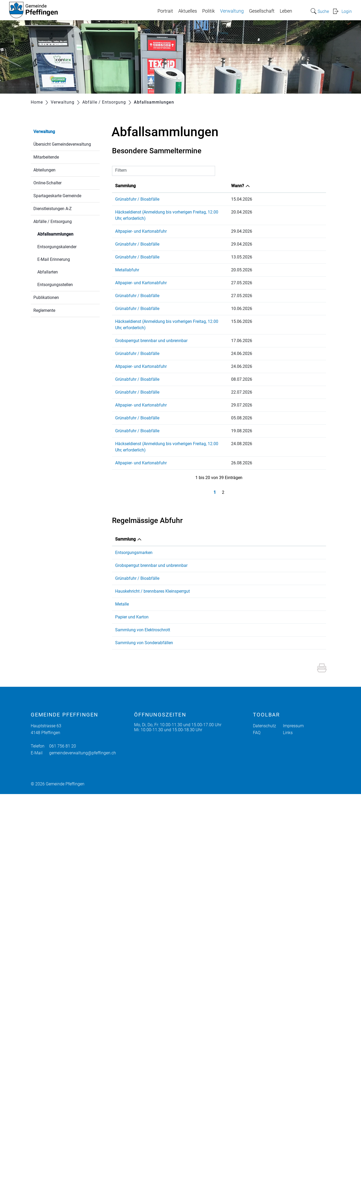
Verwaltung (232, 11)
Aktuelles (187, 11)
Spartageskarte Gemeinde (57, 195)
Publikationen (46, 297)
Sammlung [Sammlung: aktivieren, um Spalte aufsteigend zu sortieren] (125, 185)
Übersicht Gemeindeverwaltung (62, 144)
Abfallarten (47, 272)
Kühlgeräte (169, 1023)
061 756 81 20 (62, 1152)
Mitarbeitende (46, 157)
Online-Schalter (47, 182)
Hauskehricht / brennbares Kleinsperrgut (129, 757)
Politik (208, 11)
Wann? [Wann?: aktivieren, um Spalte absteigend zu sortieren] (300, 185)
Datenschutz (264, 1131)
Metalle (122, 888)
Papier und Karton (132, 949)
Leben (286, 11)
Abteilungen (44, 169)
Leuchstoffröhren (175, 1042)
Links (288, 1138)
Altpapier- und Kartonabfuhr (141, 224)
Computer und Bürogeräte (182, 1016)
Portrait (165, 11)
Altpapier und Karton (178, 949)
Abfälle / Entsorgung (52, 221)
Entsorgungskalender (57, 246)
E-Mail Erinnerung (53, 259)
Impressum (293, 1131)
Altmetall (167, 888)
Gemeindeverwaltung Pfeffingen (244, 551)
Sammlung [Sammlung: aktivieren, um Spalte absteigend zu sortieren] (125, 520)
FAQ (257, 1138)
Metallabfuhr (127, 263)
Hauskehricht (171, 751)
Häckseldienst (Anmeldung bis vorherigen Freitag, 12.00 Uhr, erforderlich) (182, 212)
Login (347, 11)
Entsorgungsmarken (133, 533)
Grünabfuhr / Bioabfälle (137, 199)
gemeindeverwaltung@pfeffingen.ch (82, 1158)
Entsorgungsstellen (55, 284)
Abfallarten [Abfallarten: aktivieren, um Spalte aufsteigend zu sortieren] (169, 520)
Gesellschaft (261, 11)
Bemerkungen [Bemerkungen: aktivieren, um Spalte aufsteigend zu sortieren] (228, 520)
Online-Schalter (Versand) (238, 557)
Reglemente (44, 310)
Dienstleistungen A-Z (52, 208)
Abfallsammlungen (67, 234)
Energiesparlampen (177, 1048)
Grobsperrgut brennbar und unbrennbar (151, 328)
